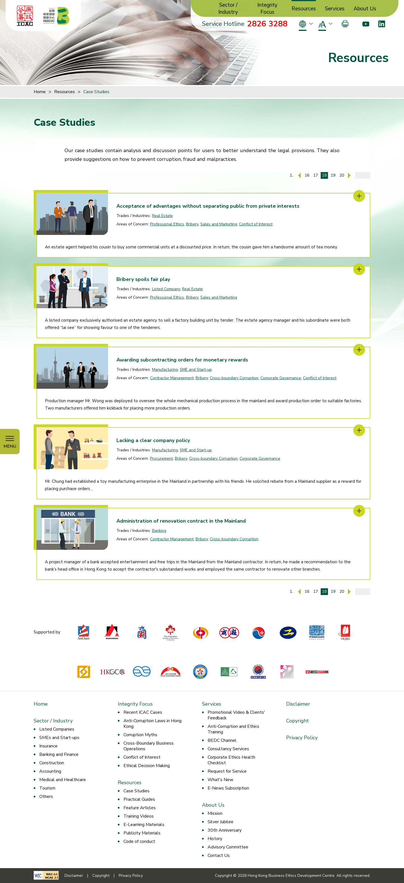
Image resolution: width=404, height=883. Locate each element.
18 (324, 175)
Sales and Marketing (218, 224)
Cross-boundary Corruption (234, 378)
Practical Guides (139, 799)
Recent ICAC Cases (142, 712)
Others (46, 796)
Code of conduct (139, 841)
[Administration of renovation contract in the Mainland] (359, 511)
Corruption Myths (140, 735)
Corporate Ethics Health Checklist (231, 760)
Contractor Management (172, 378)
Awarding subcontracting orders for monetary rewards (182, 359)
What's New (220, 780)
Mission (215, 813)
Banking (159, 530)
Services (335, 8)
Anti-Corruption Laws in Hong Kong (152, 723)
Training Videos (138, 816)
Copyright (297, 721)
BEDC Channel (222, 740)
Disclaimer (298, 704)
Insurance (48, 746)
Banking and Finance (59, 754)
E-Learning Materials (143, 824)
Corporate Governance (280, 378)
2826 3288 (267, 24)
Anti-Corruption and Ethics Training (233, 729)
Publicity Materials (141, 833)
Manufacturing (165, 369)
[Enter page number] (362, 175)
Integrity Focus (267, 9)
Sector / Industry (228, 9)
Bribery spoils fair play (143, 279)
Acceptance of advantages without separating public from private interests (207, 206)
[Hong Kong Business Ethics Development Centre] (56, 16)
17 (315, 175)
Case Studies (96, 92)
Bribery (192, 224)
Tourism (47, 788)
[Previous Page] (299, 175)
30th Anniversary (225, 830)
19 (333, 175)
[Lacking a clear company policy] (359, 430)
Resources (303, 8)
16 (307, 175)
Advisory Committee (228, 847)
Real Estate (162, 215)
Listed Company (166, 289)
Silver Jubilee (220, 822)
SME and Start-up (196, 369)
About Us (365, 8)
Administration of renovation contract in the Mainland (181, 521)
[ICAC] (25, 16)
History (215, 838)
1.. (292, 175)
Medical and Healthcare (62, 780)
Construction (51, 763)
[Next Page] (349, 175)
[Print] (345, 24)
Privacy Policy (302, 737)
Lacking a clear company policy (153, 440)
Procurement (161, 458)
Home (40, 92)
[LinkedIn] (381, 24)
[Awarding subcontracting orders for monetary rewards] (359, 350)
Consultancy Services (228, 749)
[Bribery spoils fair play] (359, 269)
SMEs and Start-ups (59, 737)
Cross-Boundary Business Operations (148, 746)
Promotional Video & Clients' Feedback (236, 715)
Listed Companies (56, 729)
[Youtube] (365, 24)
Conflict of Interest (255, 224)
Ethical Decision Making (146, 765)
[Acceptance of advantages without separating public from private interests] (359, 196)
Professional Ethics (167, 224)
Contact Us (219, 855)
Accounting (50, 771)
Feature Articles (139, 808)
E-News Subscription (228, 788)
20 (341, 175)
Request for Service (227, 771)
